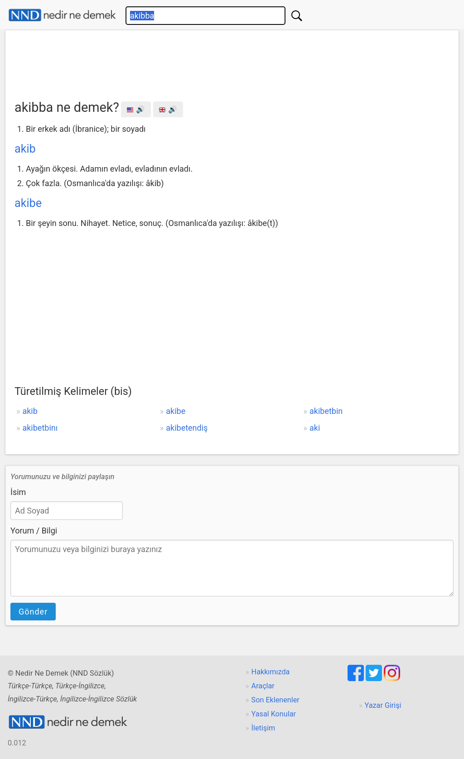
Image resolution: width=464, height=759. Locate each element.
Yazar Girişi (383, 705)
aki (314, 427)
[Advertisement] (232, 62)
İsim (18, 492)
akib (25, 148)
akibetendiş (187, 427)
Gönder (33, 611)
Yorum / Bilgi (33, 530)
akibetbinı (40, 427)
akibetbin (326, 411)
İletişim (263, 728)
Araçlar (263, 686)
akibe (28, 203)
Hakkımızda (270, 672)
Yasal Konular (273, 714)
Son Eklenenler (275, 700)
